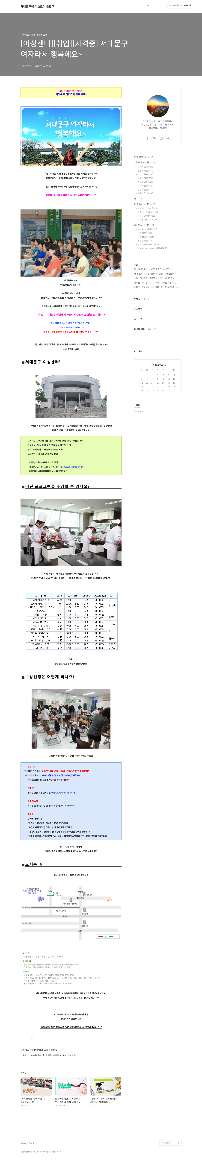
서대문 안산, (168, 269)
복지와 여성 (145, 178)
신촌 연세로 (145, 233)
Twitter (152, 328)
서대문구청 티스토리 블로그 (37, 6)
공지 (138, 198)
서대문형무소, (148, 286)
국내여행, (138, 273)
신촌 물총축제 (146, 236)
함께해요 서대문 (144, 203)
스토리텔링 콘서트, (172, 286)
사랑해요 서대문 (144, 162)
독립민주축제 (145, 240)
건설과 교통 (145, 181)
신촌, (136, 278)
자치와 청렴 (145, 185)
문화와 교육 (145, 166)
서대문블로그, (170, 273)
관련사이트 (166, 1142)
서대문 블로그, (155, 269)
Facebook (139, 328)
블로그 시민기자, (156, 278)
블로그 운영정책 (27, 1143)
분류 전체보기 (143, 157)
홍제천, (137, 282)
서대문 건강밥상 (147, 215)
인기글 (146, 298)
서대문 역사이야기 (147, 219)
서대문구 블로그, (168, 282)
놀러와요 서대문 (144, 224)
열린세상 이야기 (147, 208)
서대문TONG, (148, 282)
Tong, (157, 282)
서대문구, (144, 278)
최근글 (137, 298)
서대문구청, (143, 269)
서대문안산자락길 (147, 229)
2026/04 (158, 365)
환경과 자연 (145, 170)
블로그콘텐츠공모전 (148, 244)
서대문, (137, 286)
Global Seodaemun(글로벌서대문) (155, 248)
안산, (161, 273)
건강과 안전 (145, 189)
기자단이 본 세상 (148, 212)
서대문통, (159, 286)
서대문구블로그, (150, 273)
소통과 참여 (145, 193)
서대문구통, (170, 278)
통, (135, 269)
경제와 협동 (145, 174)
